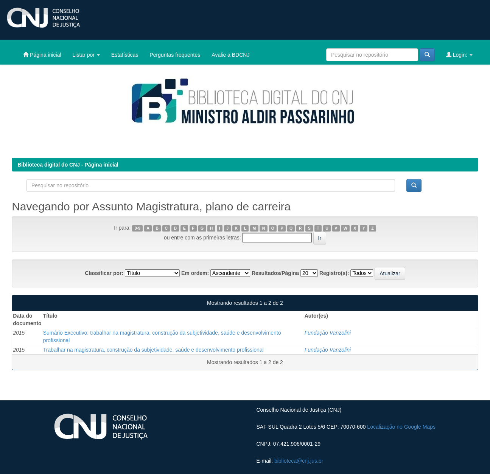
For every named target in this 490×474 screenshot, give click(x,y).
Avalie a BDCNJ (230, 55)
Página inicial (42, 54)
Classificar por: (104, 273)
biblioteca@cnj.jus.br (298, 461)
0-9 (137, 228)
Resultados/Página (275, 273)
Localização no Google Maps (401, 427)
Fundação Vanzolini (328, 333)
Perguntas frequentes (174, 55)
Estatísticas (124, 55)
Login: (459, 54)
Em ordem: (195, 273)
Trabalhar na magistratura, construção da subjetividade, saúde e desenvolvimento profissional (153, 350)
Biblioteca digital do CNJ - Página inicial (67, 165)
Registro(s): (334, 273)
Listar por (86, 55)
